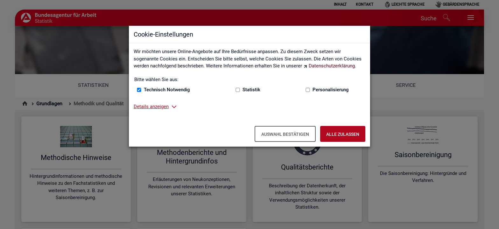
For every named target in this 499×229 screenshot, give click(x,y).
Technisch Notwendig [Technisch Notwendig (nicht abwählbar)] (167, 90)
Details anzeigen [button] (151, 106)
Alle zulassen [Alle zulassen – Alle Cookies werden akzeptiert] (342, 134)
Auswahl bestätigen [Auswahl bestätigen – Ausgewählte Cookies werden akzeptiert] (285, 134)
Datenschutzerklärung (332, 66)
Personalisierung (331, 90)
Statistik (251, 90)
